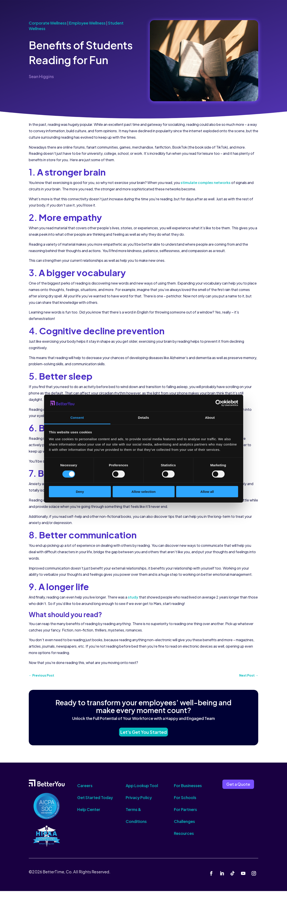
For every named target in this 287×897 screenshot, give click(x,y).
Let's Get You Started (143, 735)
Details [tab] (143, 417)
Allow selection (143, 491)
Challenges (184, 827)
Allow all (207, 491)
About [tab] (210, 417)
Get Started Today (95, 803)
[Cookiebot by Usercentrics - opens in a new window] (218, 403)
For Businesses (188, 791)
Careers (84, 791)
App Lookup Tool (142, 791)
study (133, 597)
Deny (80, 491)
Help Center (88, 815)
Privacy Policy (139, 803)
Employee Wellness (87, 22)
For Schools (185, 803)
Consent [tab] (77, 417)
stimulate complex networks (206, 182)
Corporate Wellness (48, 22)
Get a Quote (238, 790)
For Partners (185, 815)
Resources (184, 839)
